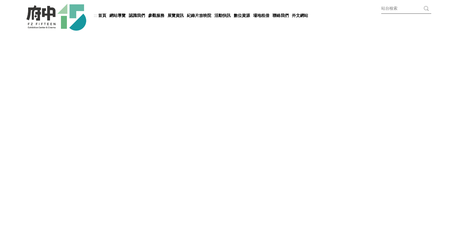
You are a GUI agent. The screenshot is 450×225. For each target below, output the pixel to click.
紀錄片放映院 (199, 15)
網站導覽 (117, 15)
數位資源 (242, 15)
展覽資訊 (176, 15)
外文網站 (300, 15)
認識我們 (137, 15)
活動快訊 (222, 15)
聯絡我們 (280, 15)
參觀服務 (156, 15)
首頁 (102, 15)
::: (95, 15)
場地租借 (261, 15)
